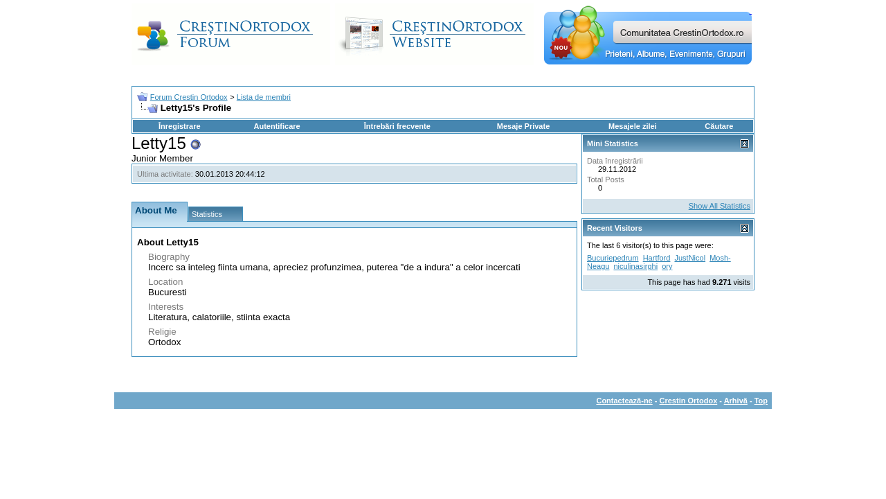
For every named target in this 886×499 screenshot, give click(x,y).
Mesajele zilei (632, 126)
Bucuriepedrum (613, 258)
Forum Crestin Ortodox (189, 97)
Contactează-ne (624, 400)
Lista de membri (264, 97)
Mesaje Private (523, 126)
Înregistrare (180, 126)
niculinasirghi (635, 266)
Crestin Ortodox (689, 400)
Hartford (657, 258)
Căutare (719, 126)
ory (667, 266)
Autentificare (276, 126)
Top (761, 400)
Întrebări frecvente (397, 126)
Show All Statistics (719, 206)
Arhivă (736, 400)
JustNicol (689, 258)
